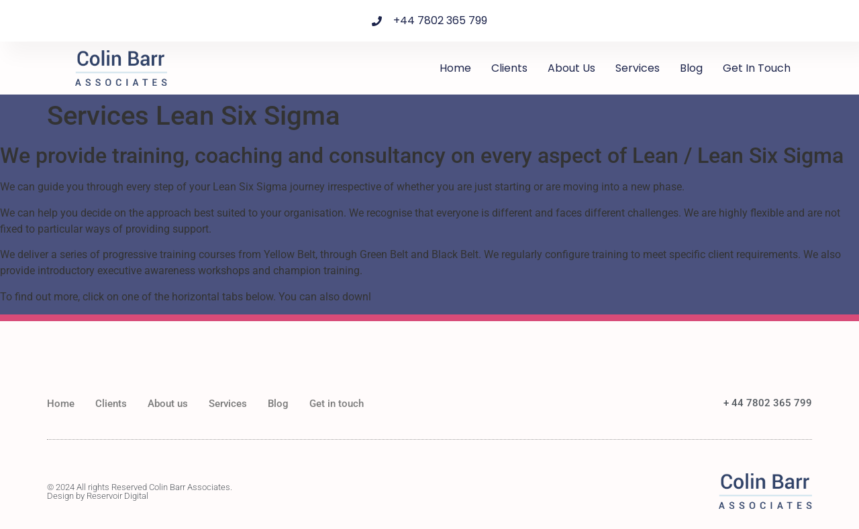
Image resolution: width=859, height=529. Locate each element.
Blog (691, 68)
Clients (509, 68)
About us (571, 68)
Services (637, 68)
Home (455, 68)
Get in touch (757, 68)
